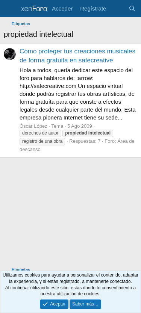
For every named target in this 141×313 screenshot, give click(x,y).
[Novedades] (117, 8)
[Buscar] (132, 8)
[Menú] (10, 8)
